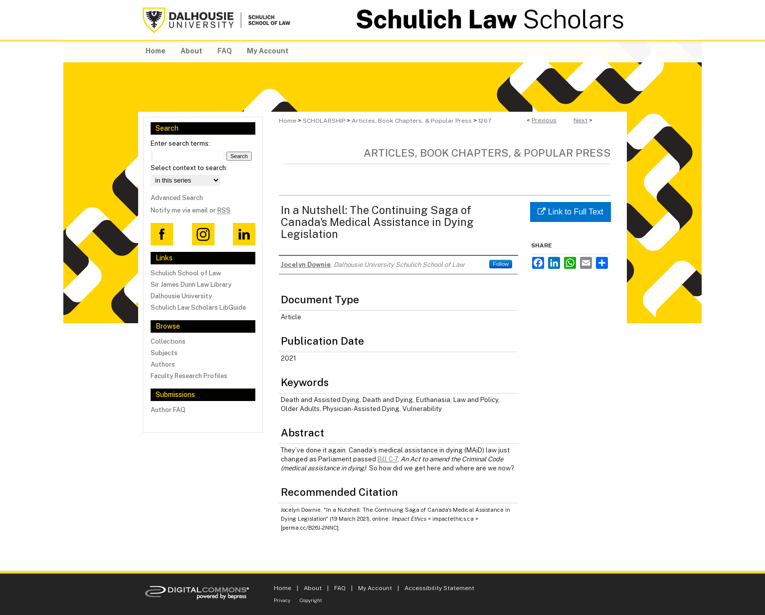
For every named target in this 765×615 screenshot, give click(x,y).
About (313, 588)
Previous (544, 120)
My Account (375, 588)
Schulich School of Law (186, 273)
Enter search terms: (180, 143)
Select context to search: (189, 168)
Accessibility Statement (439, 588)
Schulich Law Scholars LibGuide (198, 307)
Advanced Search (177, 198)
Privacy (282, 600)
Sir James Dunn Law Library (191, 284)
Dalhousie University (181, 296)
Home (287, 120)
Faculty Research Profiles (189, 376)
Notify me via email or (190, 210)
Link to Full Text (570, 211)
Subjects (164, 353)
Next (580, 120)
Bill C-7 (387, 459)
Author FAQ (168, 409)
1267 (484, 120)
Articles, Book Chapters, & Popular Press (412, 120)
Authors (163, 364)
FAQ (340, 588)
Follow (501, 264)
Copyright (311, 600)
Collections (168, 341)
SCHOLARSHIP (324, 120)
